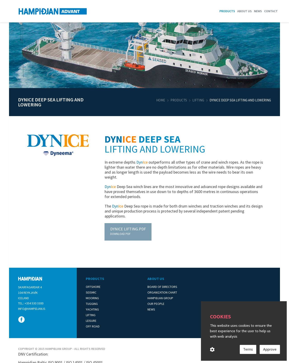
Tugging (92, 304)
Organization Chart (162, 292)
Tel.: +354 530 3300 (30, 303)
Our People (155, 304)
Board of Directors (162, 287)
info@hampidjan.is (31, 309)
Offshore (93, 287)
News (258, 11)
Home (160, 100)
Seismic (91, 292)
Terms (248, 350)
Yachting (92, 309)
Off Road (93, 326)
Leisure (91, 321)
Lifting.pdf (128, 229)
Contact (271, 11)
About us (244, 11)
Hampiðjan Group (160, 298)
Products (227, 11)
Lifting (198, 100)
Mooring (92, 298)
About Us (155, 278)
